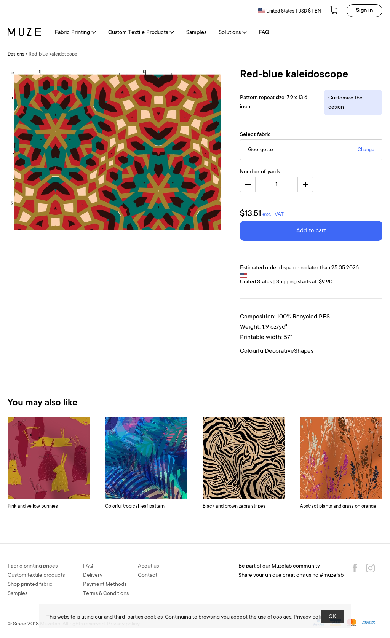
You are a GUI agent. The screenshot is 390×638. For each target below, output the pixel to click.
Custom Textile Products (141, 32)
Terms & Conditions (106, 594)
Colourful (252, 351)
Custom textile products (36, 575)
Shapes (303, 351)
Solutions (233, 32)
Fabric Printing (75, 32)
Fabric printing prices (33, 566)
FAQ (264, 33)
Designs (16, 54)
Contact (147, 575)
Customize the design (345, 102)
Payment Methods (104, 585)
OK (332, 617)
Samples (196, 33)
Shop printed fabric (30, 585)
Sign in (364, 11)
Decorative (279, 351)
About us (148, 566)
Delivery (92, 575)
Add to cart (311, 231)
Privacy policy (310, 617)
